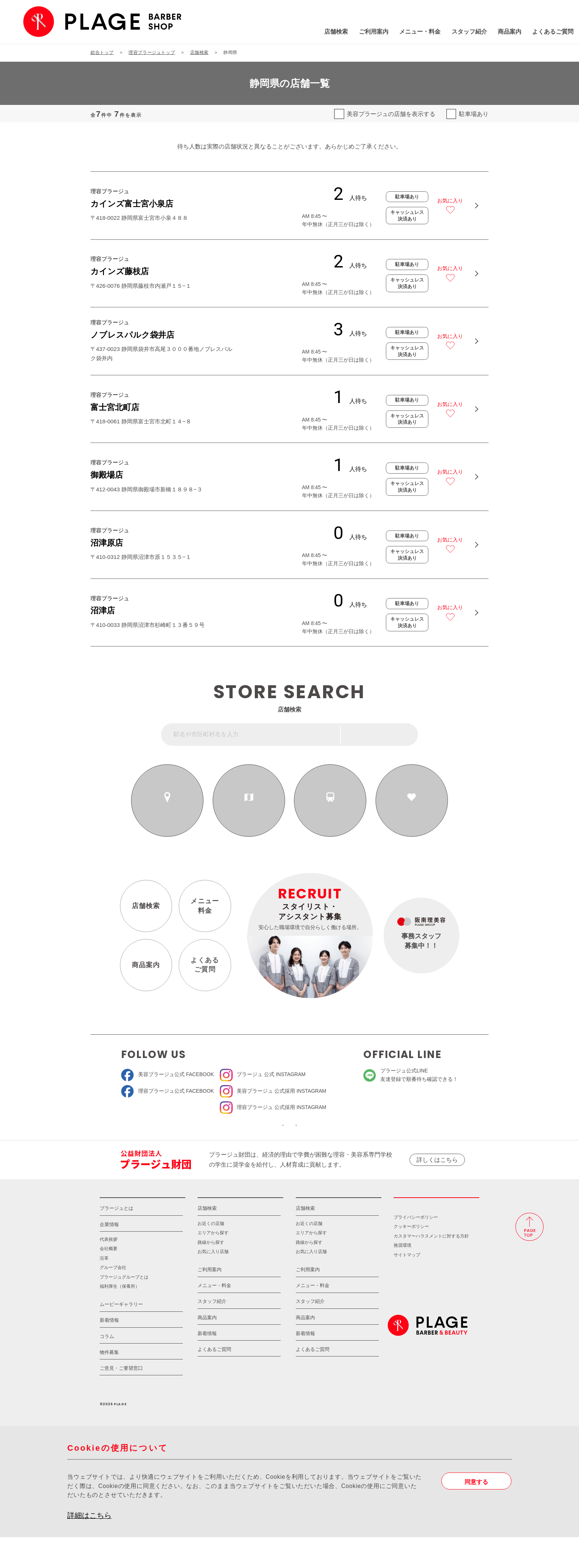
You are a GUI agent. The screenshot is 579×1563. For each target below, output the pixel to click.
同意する (476, 1507)
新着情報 (109, 1346)
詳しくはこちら (437, 1174)
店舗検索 (286, 31)
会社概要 (108, 1274)
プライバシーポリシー (416, 1242)
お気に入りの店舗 (411, 812)
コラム (107, 1362)
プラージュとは (116, 1234)
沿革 (104, 1283)
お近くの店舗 (167, 812)
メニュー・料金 (369, 31)
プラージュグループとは (124, 1302)
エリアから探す (249, 812)
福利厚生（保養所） (120, 1312)
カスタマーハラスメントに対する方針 (431, 1261)
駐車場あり (474, 114)
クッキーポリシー (411, 1252)
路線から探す (330, 812)
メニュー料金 (205, 909)
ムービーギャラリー (121, 1330)
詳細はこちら (89, 1541)
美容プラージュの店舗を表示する (391, 114)
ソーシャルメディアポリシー (344, 1134)
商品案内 (459, 31)
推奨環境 (402, 1271)
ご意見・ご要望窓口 (121, 1393)
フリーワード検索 (384, 738)
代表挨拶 (108, 1264)
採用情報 (436, 1217)
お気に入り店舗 (213, 1276)
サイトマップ (407, 1280)
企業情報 (109, 1250)
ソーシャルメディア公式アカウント (234, 1134)
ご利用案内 (323, 31)
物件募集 (109, 1378)
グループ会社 (113, 1293)
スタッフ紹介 (418, 31)
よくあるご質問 (502, 31)
